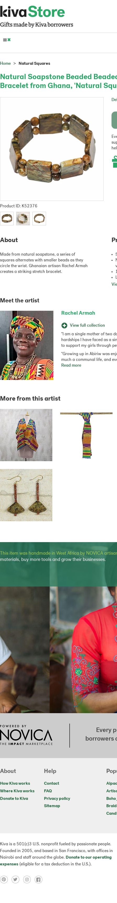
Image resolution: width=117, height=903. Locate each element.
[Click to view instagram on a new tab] (29, 879)
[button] (7, 218)
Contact (51, 784)
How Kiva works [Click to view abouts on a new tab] (15, 784)
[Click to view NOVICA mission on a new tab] (26, 736)
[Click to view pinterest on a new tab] (6, 879)
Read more (71, 365)
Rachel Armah (78, 313)
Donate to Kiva (14, 799)
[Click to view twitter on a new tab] (17, 879)
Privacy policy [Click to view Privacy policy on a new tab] (57, 799)
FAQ (48, 791)
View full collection (83, 325)
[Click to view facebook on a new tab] (40, 879)
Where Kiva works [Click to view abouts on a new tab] (17, 791)
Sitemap (52, 806)
